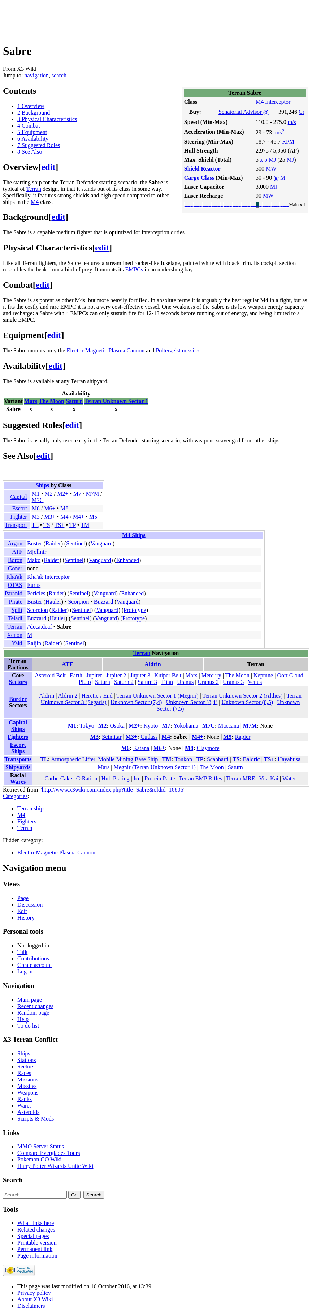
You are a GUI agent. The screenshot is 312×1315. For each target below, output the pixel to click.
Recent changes (35, 1006)
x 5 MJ (268, 160)
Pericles (36, 593)
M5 (93, 517)
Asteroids (28, 1112)
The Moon (51, 401)
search (59, 75)
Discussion (30, 904)
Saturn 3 (147, 682)
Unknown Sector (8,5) (247, 702)
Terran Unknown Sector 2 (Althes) (243, 696)
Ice (137, 778)
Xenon (14, 635)
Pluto (85, 682)
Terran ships (31, 808)
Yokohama (185, 726)
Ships (42, 485)
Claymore (207, 748)
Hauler (53, 602)
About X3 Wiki (35, 1299)
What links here (35, 1223)
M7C (38, 500)
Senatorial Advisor (243, 112)
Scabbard (218, 759)
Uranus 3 (233, 682)
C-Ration (87, 778)
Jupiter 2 (116, 675)
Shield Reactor (202, 169)
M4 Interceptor (273, 102)
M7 (77, 494)
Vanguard (101, 543)
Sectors (18, 682)
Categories (15, 796)
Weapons (27, 1092)
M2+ (62, 494)
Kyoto (150, 726)
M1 (36, 494)
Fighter (18, 517)
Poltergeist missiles (178, 350)
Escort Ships (18, 748)
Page (23, 898)
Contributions (33, 958)
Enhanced (127, 560)
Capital (18, 497)
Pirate (15, 602)
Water (289, 778)
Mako (33, 560)
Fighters (18, 737)
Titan (167, 682)
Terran (34, 189)
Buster (34, 543)
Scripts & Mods (35, 1118)
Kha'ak (14, 577)
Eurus (33, 585)
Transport (16, 525)
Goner (15, 568)
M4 (35, 202)
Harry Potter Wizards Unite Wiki (55, 1166)
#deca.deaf (39, 627)
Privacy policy (34, 1293)
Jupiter (94, 675)
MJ (290, 160)
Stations (26, 1060)
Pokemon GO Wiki (39, 1159)
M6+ (49, 508)
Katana (141, 748)
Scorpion (78, 602)
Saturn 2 (124, 682)
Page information (37, 1255)
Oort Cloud (290, 675)
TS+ (60, 525)
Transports (17, 759)
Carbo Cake (58, 778)
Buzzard (103, 602)
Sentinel (75, 543)
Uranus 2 (208, 682)
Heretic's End (96, 696)
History (26, 917)
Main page (29, 1000)
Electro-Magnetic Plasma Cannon (105, 350)
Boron (15, 560)
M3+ (49, 517)
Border (18, 699)
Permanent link (34, 1249)
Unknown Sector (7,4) (136, 702)
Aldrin (152, 664)
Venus (255, 682)
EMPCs (134, 269)
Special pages (33, 1236)
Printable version (37, 1242)
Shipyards (17, 767)
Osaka (117, 726)
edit (49, 167)
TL (35, 525)
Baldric (251, 759)
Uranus (185, 682)
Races (24, 1073)
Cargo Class (199, 178)
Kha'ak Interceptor (48, 577)
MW (271, 169)
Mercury (211, 675)
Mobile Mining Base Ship (128, 759)
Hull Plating (115, 778)
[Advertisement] (134, 19)
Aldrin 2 (67, 696)
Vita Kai (268, 778)
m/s (292, 122)
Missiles (26, 1086)
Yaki (17, 643)
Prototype (135, 610)
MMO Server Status (40, 1146)
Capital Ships (18, 725)
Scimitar (111, 737)
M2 (48, 494)
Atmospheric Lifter (73, 759)
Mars (30, 401)
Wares (18, 782)
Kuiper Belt (167, 675)
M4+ (78, 517)
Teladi (15, 618)
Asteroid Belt (50, 675)
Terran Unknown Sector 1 (116, 401)
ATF (17, 552)
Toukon (183, 759)
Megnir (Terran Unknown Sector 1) (155, 767)
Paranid (13, 593)
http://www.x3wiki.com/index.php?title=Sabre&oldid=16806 (112, 790)
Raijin (34, 643)
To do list (28, 1026)
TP (72, 525)
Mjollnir (36, 552)
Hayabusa (289, 759)
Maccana (228, 726)
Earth (76, 675)
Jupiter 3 (140, 675)
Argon (15, 543)
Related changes (36, 1229)
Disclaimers (31, 1306)
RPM (288, 141)
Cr (301, 112)
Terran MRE (240, 778)
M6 (36, 508)
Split (17, 610)
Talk (22, 952)
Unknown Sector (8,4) (192, 702)
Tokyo (86, 726)
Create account (34, 965)
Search (13, 1180)
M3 (36, 517)
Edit (22, 911)
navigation (37, 75)
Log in (24, 971)
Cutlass (148, 737)
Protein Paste (159, 778)
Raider (53, 543)
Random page (33, 1013)
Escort (19, 508)
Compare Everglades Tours (48, 1153)
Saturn (74, 401)
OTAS (15, 585)
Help (23, 1019)
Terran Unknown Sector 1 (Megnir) (157, 696)
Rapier (243, 737)
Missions (27, 1079)
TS (46, 525)
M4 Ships (133, 535)
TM (85, 525)
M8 (64, 508)
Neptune (263, 675)
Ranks (24, 1099)
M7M (92, 494)
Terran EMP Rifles (200, 778)
